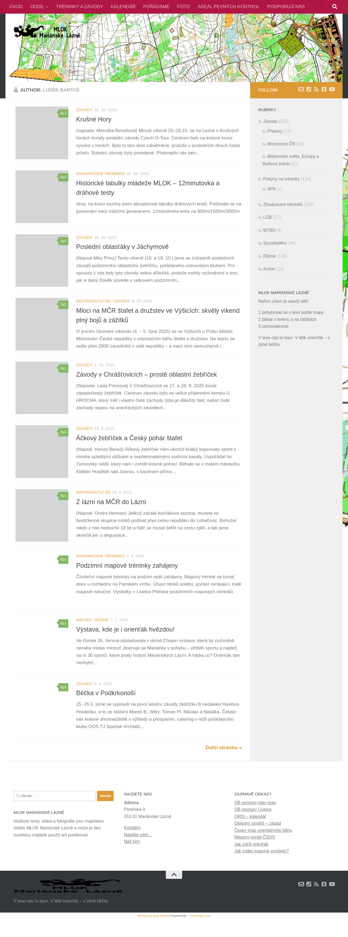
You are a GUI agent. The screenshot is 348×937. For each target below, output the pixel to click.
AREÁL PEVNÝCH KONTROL (229, 6)
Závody (84, 110)
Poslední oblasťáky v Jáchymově (122, 250)
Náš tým (132, 859)
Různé (101, 634)
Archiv (83, 634)
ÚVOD (16, 6)
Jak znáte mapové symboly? (261, 868)
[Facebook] (324, 89)
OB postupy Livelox (253, 827)
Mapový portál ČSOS (254, 854)
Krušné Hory (93, 119)
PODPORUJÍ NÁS (286, 6)
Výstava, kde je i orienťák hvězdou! (125, 643)
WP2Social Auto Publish (154, 933)
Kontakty (132, 845)
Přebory (274, 131)
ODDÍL (37, 6)
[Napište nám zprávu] (301, 89)
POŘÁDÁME (156, 6)
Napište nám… (138, 852)
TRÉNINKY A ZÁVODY (79, 6)
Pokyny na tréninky (281, 179)
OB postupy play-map (255, 820)
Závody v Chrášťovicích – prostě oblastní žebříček (146, 381)
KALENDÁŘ (123, 6)
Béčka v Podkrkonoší (106, 708)
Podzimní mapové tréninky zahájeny (127, 577)
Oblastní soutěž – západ (257, 841)
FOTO (183, 6)
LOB (267, 217)
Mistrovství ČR (93, 306)
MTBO (269, 230)
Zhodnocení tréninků (100, 175)
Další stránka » (223, 765)
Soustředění (275, 243)
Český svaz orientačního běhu (263, 847)
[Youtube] (331, 89)
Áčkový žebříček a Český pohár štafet (129, 446)
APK (271, 189)
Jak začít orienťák (251, 861)
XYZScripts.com (199, 933)
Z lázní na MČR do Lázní (111, 512)
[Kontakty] (309, 89)
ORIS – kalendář (250, 834)
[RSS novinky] (316, 89)
